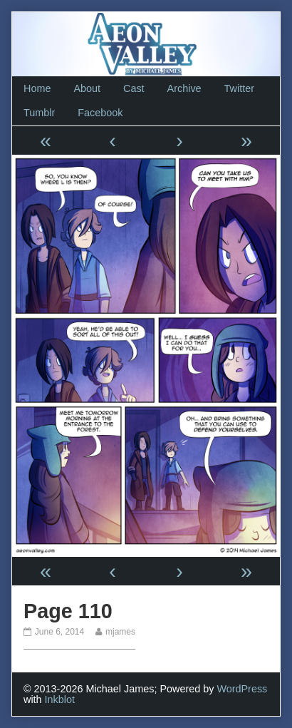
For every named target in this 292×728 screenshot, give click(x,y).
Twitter (239, 88)
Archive (184, 88)
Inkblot (60, 699)
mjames (120, 632)
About (86, 88)
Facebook (100, 112)
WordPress (242, 688)
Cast (134, 88)
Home (37, 88)
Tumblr (39, 112)
